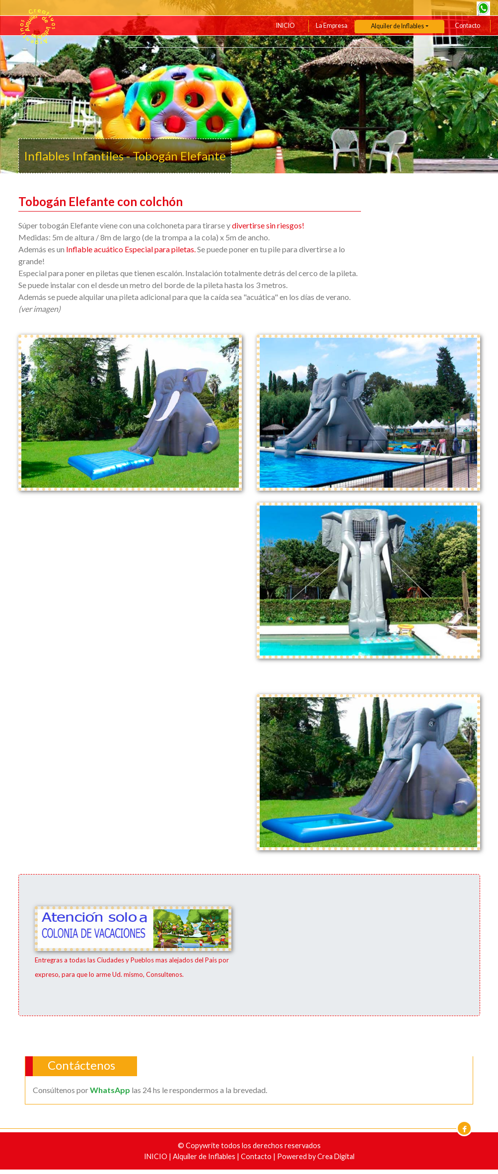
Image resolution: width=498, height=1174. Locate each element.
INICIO (285, 25)
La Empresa (332, 25)
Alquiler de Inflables (205, 1156)
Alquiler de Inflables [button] (397, 26)
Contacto (467, 25)
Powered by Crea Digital (316, 1156)
